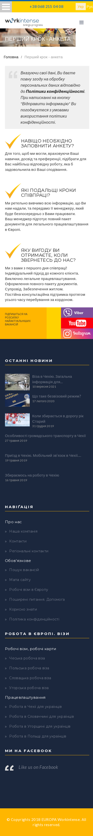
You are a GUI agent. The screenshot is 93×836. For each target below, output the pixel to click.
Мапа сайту (20, 579)
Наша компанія (23, 531)
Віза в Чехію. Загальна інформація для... (52, 379)
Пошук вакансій (24, 570)
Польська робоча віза (29, 668)
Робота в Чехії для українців (35, 706)
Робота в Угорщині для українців (39, 726)
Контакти (18, 541)
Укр (81, 6)
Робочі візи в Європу (28, 589)
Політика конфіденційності (34, 619)
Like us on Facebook (38, 767)
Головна (11, 57)
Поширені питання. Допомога (37, 599)
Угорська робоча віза (29, 688)
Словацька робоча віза (30, 678)
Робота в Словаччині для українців (41, 716)
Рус (90, 6)
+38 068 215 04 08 (46, 6)
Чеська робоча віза (27, 658)
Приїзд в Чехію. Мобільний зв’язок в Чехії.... (43, 455)
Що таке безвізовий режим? (56, 396)
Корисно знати (23, 609)
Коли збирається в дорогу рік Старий (58, 418)
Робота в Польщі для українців (37, 736)
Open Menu (6, 6)
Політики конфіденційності (55, 91)
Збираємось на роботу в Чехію (32, 475)
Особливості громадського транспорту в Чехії (45, 435)
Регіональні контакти (28, 551)
